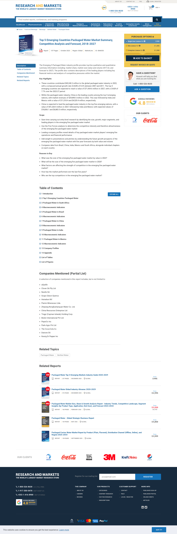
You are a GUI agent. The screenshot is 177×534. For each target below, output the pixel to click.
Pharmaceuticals (35, 25)
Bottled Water (63, 355)
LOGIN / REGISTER (154, 1)
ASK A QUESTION (142, 89)
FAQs (123, 494)
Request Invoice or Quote (142, 65)
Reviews (80, 497)
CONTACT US (130, 1)
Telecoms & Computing (107, 25)
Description (21, 66)
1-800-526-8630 (116, 11)
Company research (106, 494)
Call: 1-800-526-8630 (142, 84)
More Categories (147, 25)
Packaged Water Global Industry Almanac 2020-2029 (74, 389)
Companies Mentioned (26, 73)
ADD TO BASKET (142, 58)
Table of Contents (24, 69)
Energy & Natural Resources (80, 25)
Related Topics (23, 77)
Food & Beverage (119, 25)
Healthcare (20, 25)
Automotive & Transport (95, 25)
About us (80, 490)
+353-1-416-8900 (132, 8)
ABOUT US (118, 1)
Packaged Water (47, 355)
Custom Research (105, 497)
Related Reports (23, 80)
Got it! (159, 530)
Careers (80, 494)
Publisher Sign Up (149, 490)
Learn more (64, 530)
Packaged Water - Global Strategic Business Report (73, 418)
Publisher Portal (149, 494)
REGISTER (148, 477)
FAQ (140, 1)
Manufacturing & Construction (63, 25)
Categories (103, 490)
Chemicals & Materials (49, 25)
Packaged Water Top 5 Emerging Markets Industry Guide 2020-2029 (80, 375)
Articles (146, 500)
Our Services (157, 25)
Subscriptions (104, 500)
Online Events (148, 497)
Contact (124, 490)
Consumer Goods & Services (133, 25)
